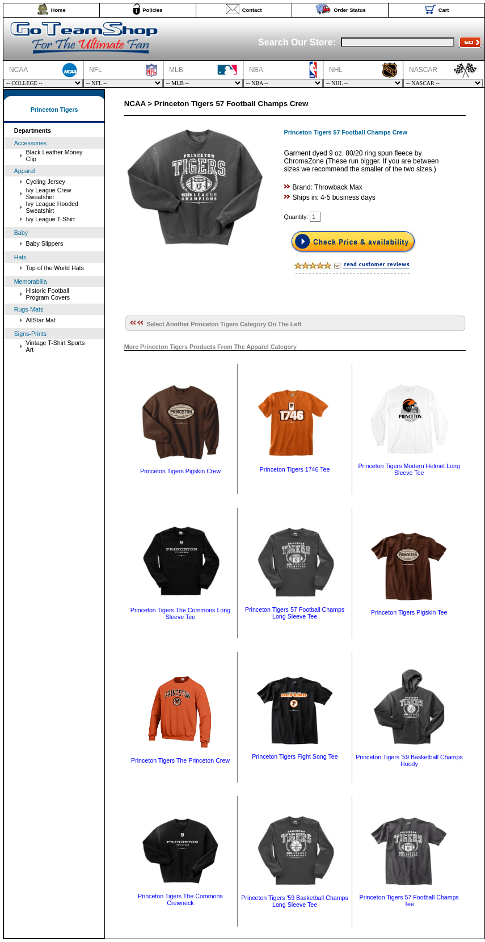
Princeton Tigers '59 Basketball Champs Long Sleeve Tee (294, 901)
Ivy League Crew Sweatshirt (48, 193)
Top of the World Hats (55, 267)
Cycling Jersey (45, 181)
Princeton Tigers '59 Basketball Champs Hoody (409, 760)
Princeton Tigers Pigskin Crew (180, 471)
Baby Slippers (45, 243)
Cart (443, 10)
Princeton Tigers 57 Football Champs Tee (409, 900)
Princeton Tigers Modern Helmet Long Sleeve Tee (408, 469)
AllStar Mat (41, 320)
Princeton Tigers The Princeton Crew (180, 760)
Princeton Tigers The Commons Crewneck (180, 899)
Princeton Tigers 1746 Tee (295, 469)
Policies (152, 10)
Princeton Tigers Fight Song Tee (295, 756)
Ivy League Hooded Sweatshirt (52, 207)
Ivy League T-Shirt (50, 219)
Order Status (350, 10)
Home (58, 10)
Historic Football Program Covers (48, 294)
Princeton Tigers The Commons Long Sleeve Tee (180, 613)
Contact (252, 10)
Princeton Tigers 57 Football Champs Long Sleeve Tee (294, 613)
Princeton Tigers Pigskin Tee (409, 612)
